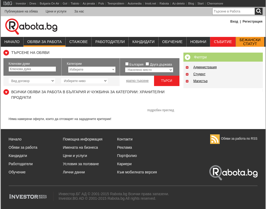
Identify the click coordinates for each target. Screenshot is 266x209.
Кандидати (143, 42)
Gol (65, 3)
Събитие (223, 42)
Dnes (32, 3)
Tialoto (75, 3)
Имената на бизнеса (80, 147)
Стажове (78, 42)
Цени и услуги (56, 11)
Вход (234, 21)
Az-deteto (178, 3)
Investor (21, 3)
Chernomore (215, 3)
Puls (101, 3)
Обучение (17, 172)
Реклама (124, 147)
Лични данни (74, 172)
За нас (79, 11)
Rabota (164, 3)
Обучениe (172, 42)
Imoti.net (150, 3)
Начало (12, 42)
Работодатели (110, 42)
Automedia (135, 3)
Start (200, 3)
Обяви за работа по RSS (234, 138)
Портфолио (127, 155)
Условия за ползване (81, 164)
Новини (198, 42)
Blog (191, 3)
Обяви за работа (44, 42)
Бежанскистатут (250, 42)
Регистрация (252, 21)
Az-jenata (89, 3)
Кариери (124, 164)
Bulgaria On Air (49, 3)
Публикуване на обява (21, 11)
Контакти (125, 139)
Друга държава (161, 64)
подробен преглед (160, 110)
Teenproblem (115, 3)
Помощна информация (83, 139)
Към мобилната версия (137, 172)
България (136, 64)
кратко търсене (137, 81)
